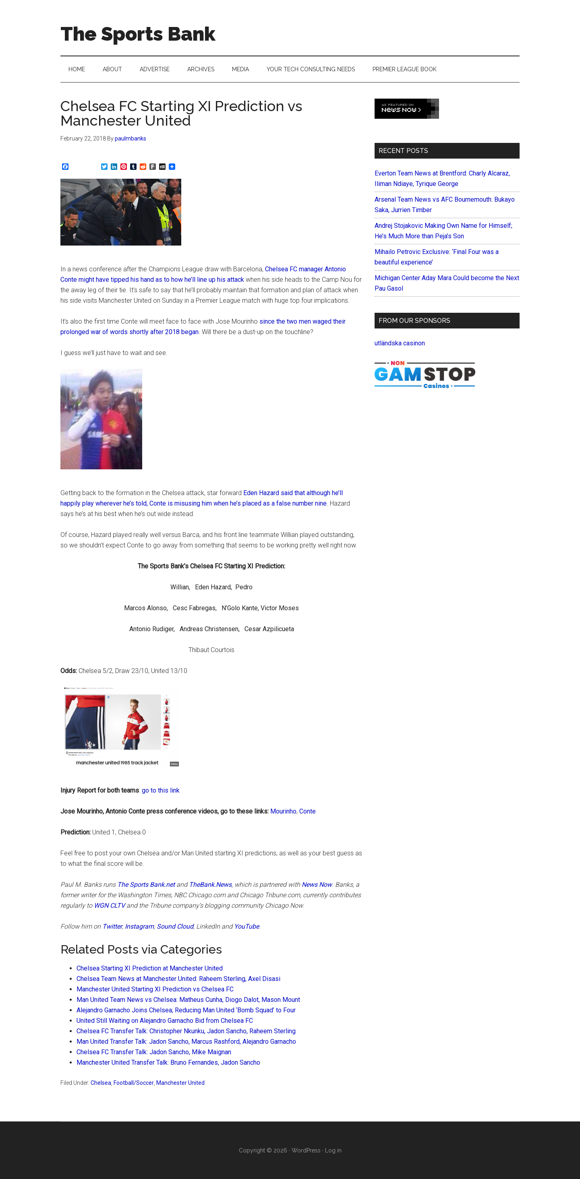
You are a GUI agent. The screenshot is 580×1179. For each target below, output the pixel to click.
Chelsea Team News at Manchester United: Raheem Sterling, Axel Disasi (178, 979)
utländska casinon (400, 343)
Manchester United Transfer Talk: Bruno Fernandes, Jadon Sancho (168, 1062)
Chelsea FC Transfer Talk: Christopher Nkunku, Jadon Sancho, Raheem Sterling (186, 1031)
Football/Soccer (134, 1083)
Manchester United (180, 1083)
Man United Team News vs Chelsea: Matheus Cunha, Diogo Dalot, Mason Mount (188, 999)
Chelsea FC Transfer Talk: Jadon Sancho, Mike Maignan (154, 1052)
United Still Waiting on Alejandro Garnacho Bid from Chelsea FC (165, 1020)
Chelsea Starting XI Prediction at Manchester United (150, 968)
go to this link (161, 790)
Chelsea (101, 1083)
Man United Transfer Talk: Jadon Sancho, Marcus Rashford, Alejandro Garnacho (186, 1041)
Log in (333, 1150)
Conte (307, 811)
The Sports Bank (137, 34)
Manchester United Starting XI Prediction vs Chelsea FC (155, 989)
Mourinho (283, 811)
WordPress (306, 1150)
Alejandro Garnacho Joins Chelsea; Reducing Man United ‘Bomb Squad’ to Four (186, 1010)
